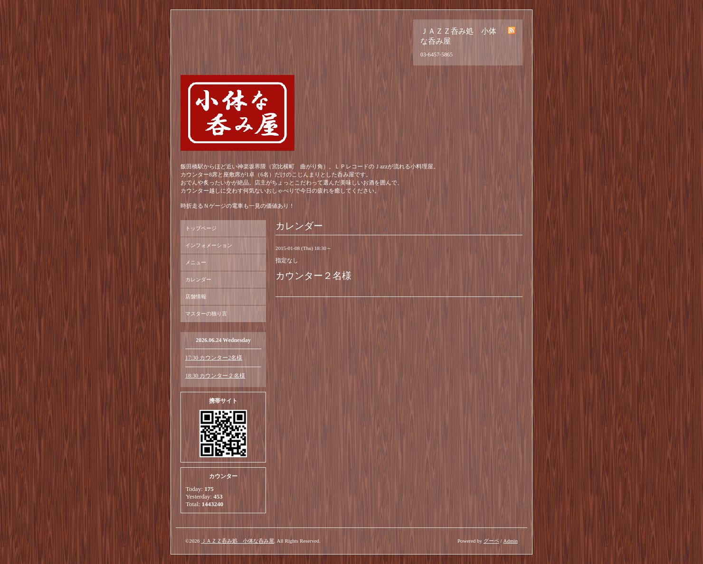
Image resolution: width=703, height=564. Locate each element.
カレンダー (198, 279)
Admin (510, 541)
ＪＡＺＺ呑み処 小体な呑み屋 (237, 541)
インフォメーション (208, 245)
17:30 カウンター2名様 (213, 357)
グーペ (491, 541)
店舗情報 (195, 296)
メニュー (195, 262)
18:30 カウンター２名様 (215, 375)
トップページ (201, 228)
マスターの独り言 (206, 313)
